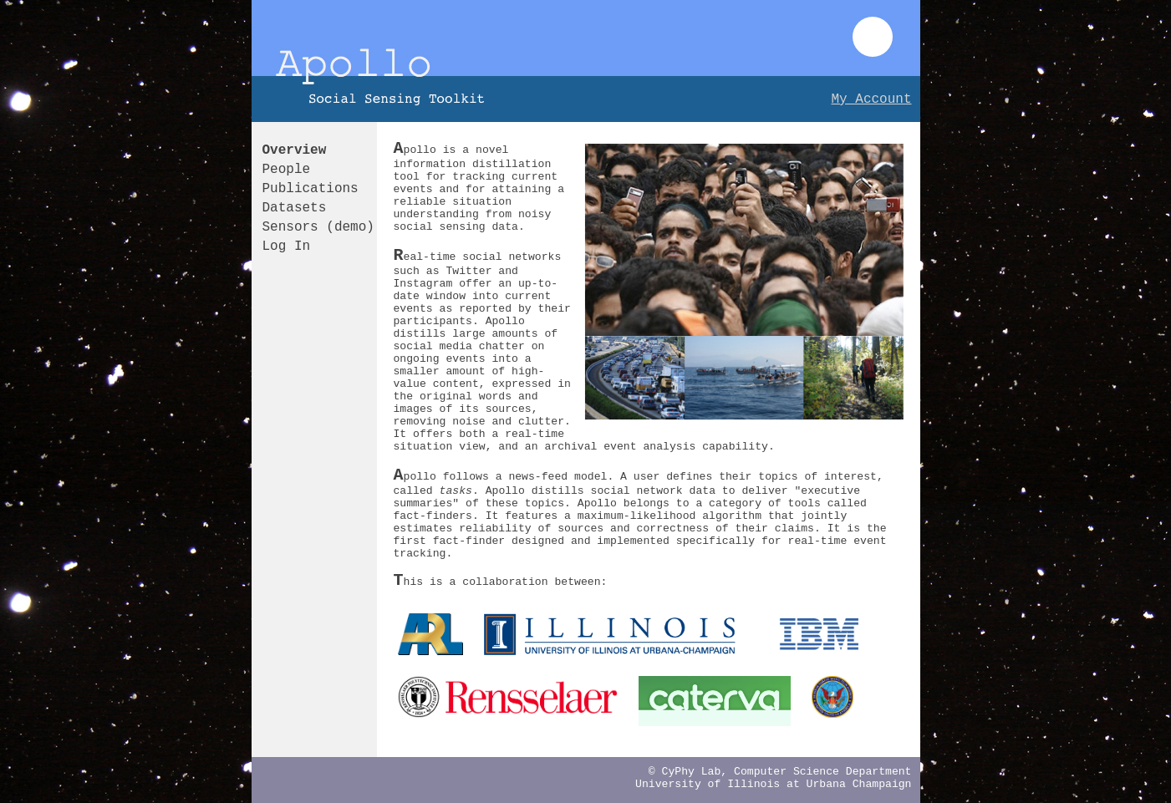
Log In (286, 246)
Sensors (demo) (318, 227)
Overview (294, 150)
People (286, 169)
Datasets (294, 208)
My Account (871, 99)
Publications (310, 188)
